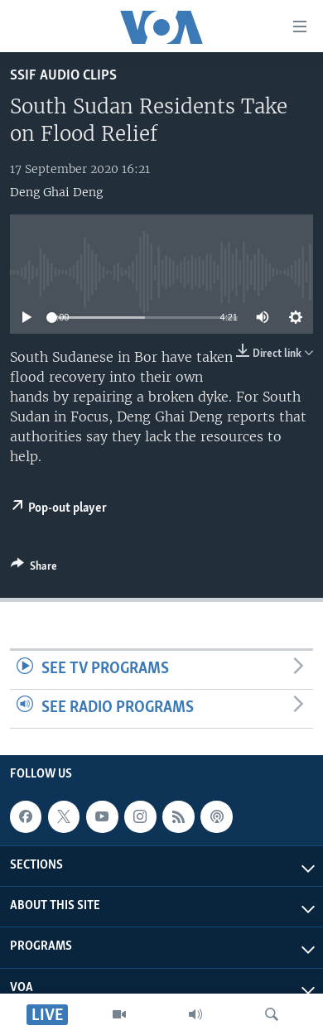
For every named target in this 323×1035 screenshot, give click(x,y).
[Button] (34, 569)
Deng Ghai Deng (56, 192)
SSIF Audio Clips (63, 76)
